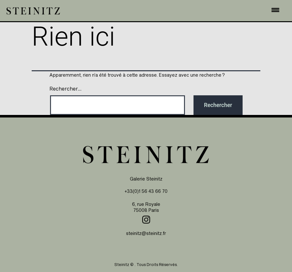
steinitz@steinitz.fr (146, 233)
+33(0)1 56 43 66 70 (146, 191)
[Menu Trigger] (275, 10)
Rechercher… (65, 89)
